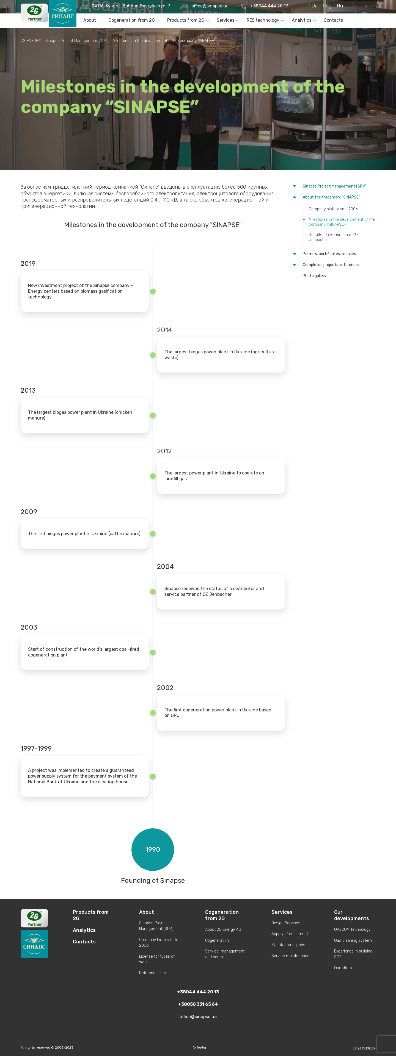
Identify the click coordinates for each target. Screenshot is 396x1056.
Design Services (285, 923)
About (89, 20)
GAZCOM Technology (352, 929)
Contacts (333, 20)
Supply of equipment (289, 934)
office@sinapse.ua (210, 6)
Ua (315, 6)
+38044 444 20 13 (269, 6)
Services (225, 20)
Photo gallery (314, 275)
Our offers (343, 968)
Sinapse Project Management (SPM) (335, 186)
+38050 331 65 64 (198, 1004)
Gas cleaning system (353, 940)
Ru (340, 6)
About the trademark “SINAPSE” (331, 197)
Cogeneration (217, 940)
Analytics (301, 20)
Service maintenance (290, 956)
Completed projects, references (331, 264)
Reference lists (152, 973)
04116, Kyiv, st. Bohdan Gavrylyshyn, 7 (131, 6)
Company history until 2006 (333, 209)
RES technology (263, 20)
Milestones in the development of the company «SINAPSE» (342, 222)
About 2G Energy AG (223, 929)
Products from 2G (185, 20)
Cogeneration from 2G (131, 20)
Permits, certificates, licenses (329, 254)
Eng (327, 6)
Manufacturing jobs (288, 945)
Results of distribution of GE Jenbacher (334, 237)
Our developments (351, 915)
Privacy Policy (364, 1048)
